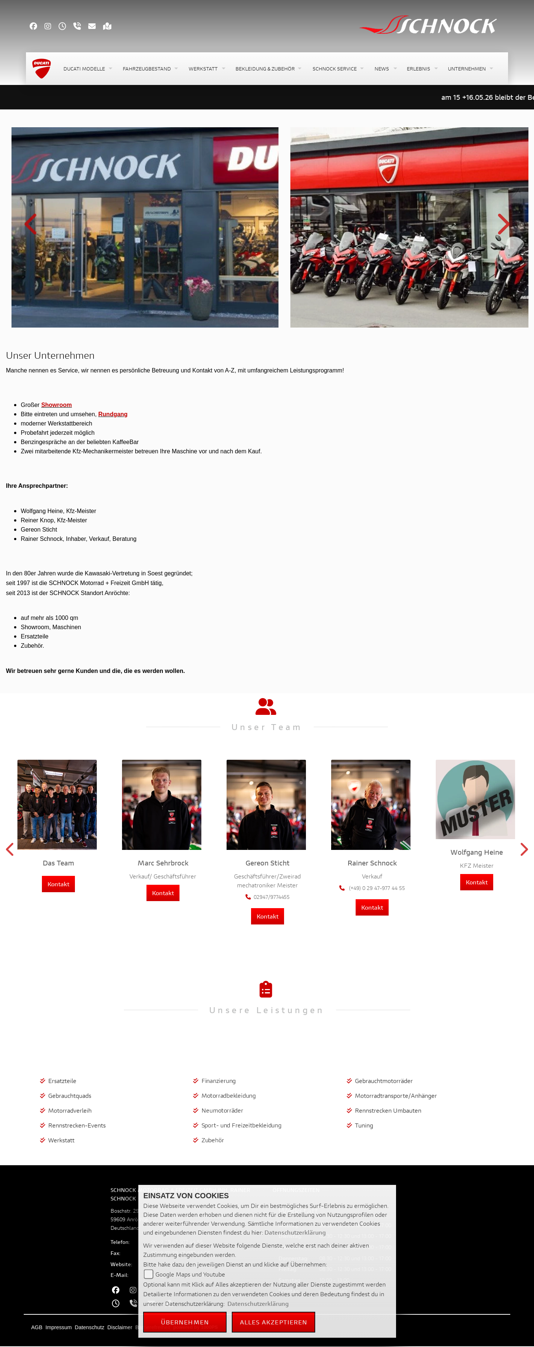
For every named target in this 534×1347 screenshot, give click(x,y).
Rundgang (113, 414)
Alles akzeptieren (274, 1322)
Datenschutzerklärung (295, 1232)
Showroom (56, 405)
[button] (87, 69)
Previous (32, 228)
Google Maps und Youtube (190, 1274)
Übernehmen (185, 1322)
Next (502, 228)
